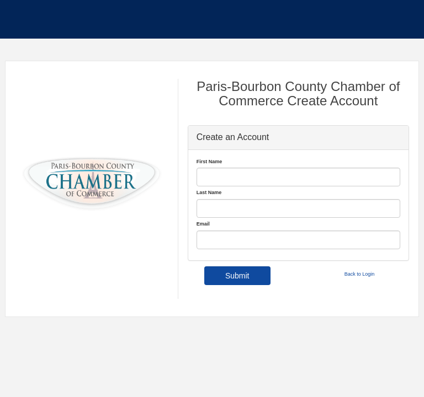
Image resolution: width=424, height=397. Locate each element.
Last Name (209, 192)
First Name (209, 161)
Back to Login (359, 274)
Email (203, 224)
